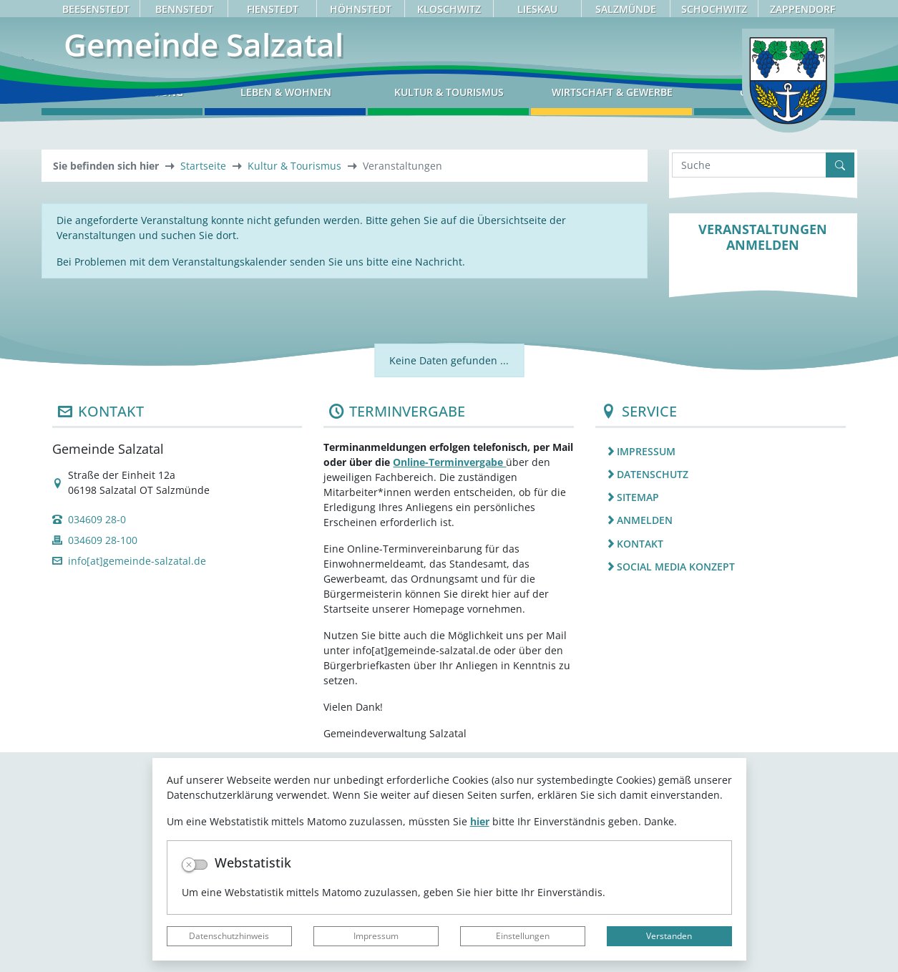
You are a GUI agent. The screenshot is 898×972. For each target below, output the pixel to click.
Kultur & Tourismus (294, 385)
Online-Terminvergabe (449, 682)
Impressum (376, 936)
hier (479, 821)
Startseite (203, 385)
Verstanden (669, 936)
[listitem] (720, 670)
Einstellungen (523, 936)
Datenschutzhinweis (229, 936)
